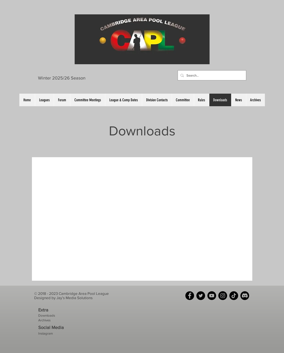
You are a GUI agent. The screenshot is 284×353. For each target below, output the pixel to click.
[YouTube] (211, 295)
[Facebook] (189, 295)
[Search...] (211, 75)
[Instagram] (222, 295)
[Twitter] (200, 295)
